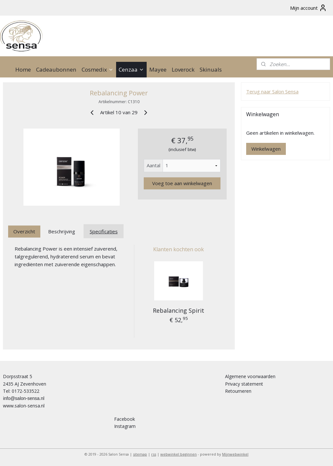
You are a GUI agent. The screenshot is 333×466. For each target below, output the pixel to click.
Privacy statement (244, 384)
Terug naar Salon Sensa (272, 91)
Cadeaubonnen (56, 69)
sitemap (140, 454)
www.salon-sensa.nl (24, 406)
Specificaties (104, 231)
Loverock (183, 69)
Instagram (125, 426)
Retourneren (238, 391)
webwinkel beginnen (178, 454)
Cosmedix (97, 69)
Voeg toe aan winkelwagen (182, 183)
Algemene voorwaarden (250, 376)
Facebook (124, 419)
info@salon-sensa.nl (23, 398)
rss (153, 454)
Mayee (157, 69)
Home (23, 69)
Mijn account (308, 8)
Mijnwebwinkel (235, 454)
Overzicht (24, 231)
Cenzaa (131, 69)
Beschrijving (61, 231)
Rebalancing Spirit (178, 310)
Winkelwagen (266, 148)
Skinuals (211, 69)
